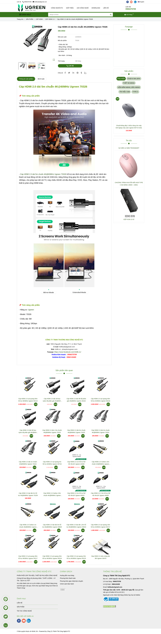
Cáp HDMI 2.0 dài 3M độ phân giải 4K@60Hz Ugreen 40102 (76, 400)
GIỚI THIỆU (70, 8)
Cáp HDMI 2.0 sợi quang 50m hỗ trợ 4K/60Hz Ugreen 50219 (27, 400)
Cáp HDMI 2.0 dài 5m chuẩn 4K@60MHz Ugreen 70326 (43, 174)
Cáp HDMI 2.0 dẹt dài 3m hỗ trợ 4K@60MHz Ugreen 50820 (52, 526)
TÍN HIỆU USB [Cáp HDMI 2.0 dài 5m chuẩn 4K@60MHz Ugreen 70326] (124, 92)
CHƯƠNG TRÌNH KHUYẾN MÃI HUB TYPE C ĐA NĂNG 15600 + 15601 (129, 184)
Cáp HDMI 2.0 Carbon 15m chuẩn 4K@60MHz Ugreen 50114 (52, 494)
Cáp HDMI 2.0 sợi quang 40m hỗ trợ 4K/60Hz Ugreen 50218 (100, 400)
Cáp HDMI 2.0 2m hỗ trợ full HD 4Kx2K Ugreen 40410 (76, 494)
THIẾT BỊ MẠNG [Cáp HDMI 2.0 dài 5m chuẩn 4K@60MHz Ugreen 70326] (129, 83)
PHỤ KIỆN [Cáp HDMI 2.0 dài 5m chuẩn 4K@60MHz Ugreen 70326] (121, 78)
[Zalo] (86, 73)
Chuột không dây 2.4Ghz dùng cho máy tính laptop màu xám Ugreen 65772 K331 (129, 127)
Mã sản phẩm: (62, 40)
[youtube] (132, 2)
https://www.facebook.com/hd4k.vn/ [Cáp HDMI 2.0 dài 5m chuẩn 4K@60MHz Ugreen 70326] (67, 352)
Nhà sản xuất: (62, 37)
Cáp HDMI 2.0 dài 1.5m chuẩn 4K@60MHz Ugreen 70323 (52, 431)
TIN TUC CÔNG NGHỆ (24, 611)
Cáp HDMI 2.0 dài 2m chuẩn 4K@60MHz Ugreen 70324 (100, 431)
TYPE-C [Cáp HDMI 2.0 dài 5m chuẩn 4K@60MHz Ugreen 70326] (135, 92)
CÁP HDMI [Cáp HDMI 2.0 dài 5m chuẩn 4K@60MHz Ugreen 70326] (39, 19)
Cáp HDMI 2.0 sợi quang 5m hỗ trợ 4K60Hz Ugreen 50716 (52, 463)
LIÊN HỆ (106, 8)
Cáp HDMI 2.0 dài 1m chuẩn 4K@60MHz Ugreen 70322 (28, 463)
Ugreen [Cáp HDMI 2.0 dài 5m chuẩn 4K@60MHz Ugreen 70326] (31, 310)
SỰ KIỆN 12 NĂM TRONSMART (128, 148)
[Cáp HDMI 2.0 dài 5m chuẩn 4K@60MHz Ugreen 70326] (31, 8)
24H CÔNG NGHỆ (83, 8)
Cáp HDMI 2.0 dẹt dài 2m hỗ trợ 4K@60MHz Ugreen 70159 (28, 494)
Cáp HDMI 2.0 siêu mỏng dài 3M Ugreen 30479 (100, 557)
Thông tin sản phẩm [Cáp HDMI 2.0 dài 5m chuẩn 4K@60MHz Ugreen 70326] (26, 79)
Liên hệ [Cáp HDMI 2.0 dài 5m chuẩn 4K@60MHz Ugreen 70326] (70, 66)
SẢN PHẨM (20, 607)
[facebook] (128, 2)
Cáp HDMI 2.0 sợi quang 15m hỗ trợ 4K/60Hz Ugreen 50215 (76, 557)
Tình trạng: (61, 61)
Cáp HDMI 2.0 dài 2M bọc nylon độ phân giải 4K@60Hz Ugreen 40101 (28, 431)
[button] (141, 2)
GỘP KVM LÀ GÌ (128, 219)
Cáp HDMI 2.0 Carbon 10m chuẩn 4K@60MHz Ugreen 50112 (100, 463)
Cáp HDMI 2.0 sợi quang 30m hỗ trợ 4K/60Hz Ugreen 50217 (27, 557)
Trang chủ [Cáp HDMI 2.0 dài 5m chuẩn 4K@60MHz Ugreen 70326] (20, 19)
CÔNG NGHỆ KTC (57, 8)
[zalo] (135, 2)
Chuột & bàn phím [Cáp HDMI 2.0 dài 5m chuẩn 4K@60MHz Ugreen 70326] (133, 78)
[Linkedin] (73, 73)
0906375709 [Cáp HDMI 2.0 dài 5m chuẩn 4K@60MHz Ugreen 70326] (26, 2)
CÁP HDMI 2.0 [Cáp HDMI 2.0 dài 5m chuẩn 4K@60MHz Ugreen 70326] (50, 19)
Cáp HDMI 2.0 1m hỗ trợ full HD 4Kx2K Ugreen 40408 (76, 463)
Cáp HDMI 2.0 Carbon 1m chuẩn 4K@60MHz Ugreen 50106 (28, 526)
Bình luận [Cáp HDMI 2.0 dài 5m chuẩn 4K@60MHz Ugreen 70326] (41, 79)
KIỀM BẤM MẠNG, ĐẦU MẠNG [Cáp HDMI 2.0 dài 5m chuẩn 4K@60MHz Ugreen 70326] (129, 87)
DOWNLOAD (96, 8)
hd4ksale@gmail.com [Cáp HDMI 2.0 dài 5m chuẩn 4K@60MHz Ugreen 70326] (40, 2)
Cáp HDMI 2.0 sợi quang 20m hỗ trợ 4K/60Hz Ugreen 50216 (52, 557)
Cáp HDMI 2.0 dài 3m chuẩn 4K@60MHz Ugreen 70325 (76, 431)
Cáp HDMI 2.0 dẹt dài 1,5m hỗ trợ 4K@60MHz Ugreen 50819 (76, 526)
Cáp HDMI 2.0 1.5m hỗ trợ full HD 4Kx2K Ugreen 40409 (100, 494)
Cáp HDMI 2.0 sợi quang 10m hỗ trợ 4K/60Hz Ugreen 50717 (100, 526)
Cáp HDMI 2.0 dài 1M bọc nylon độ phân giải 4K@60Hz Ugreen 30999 (52, 400)
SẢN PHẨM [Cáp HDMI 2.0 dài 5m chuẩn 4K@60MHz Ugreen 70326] (29, 19)
